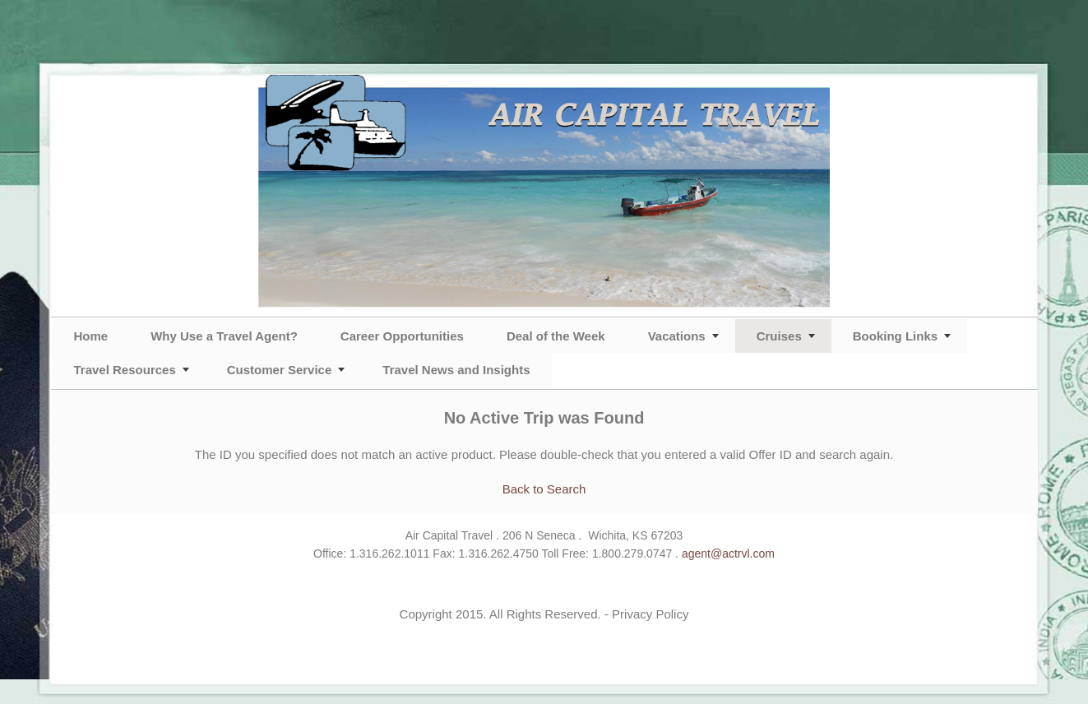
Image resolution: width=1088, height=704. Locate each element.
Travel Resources (125, 370)
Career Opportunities (402, 336)
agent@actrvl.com (728, 553)
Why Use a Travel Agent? (224, 336)
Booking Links (895, 336)
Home (91, 336)
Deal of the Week (556, 336)
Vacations (677, 336)
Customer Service (279, 370)
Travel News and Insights (456, 370)
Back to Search (544, 489)
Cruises (779, 336)
